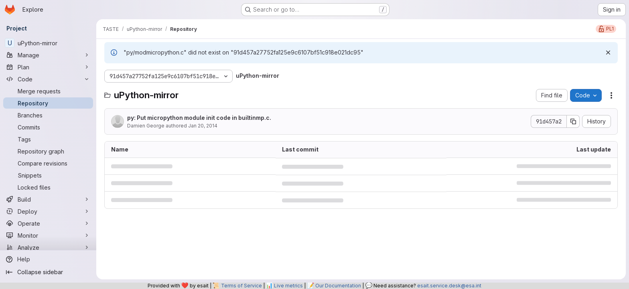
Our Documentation (338, 286)
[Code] (48, 79)
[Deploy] (48, 211)
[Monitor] (48, 235)
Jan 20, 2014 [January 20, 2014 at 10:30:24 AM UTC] (202, 126)
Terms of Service (241, 286)
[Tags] (48, 139)
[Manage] (48, 55)
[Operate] (48, 223)
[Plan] (48, 67)
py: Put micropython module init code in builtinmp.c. (199, 117)
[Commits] (48, 127)
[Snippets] (48, 175)
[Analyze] (48, 247)
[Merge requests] (48, 91)
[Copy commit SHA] (573, 121)
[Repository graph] (48, 151)
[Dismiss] (608, 52)
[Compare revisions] (48, 163)
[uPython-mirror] (48, 43)
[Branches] (48, 115)
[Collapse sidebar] (48, 272)
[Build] (48, 199)
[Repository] (48, 103)
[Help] (48, 259)
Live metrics (288, 286)
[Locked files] (48, 187)
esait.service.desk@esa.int (449, 286)
